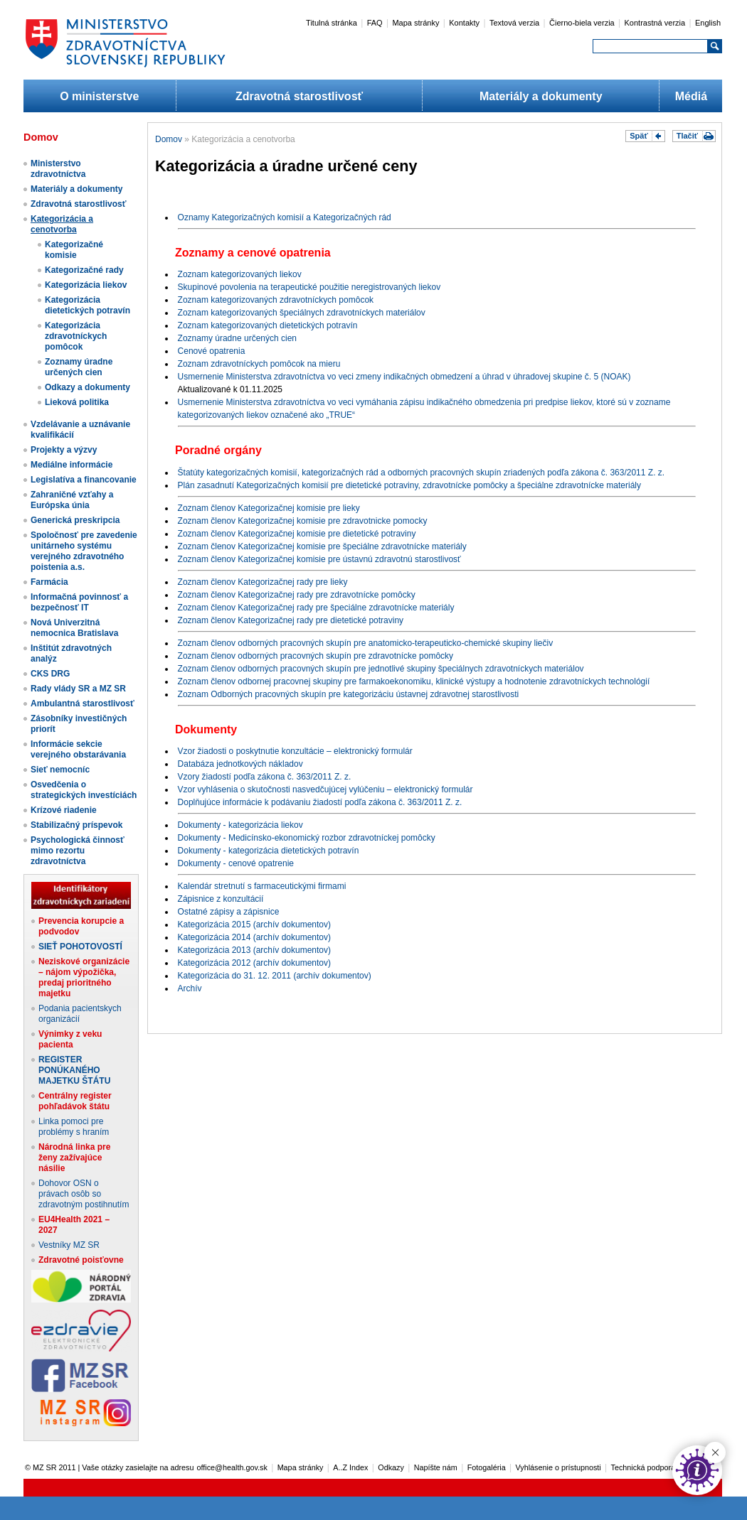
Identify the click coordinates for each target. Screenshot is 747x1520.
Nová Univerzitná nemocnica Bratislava (74, 628)
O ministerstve (99, 96)
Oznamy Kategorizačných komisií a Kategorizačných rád (284, 217)
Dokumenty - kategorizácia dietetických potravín (268, 851)
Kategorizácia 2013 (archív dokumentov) (254, 950)
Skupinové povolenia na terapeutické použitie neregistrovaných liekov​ (309, 287)
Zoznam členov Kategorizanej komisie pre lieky (269, 508)
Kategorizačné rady (84, 270)
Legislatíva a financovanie (84, 480)
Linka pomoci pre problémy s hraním (73, 1126)
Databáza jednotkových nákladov (240, 764)
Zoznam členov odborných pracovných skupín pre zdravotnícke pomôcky (316, 656)
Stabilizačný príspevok (76, 825)
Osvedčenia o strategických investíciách (84, 790)
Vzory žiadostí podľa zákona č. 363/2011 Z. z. (264, 777)
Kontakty (464, 22)
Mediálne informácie (71, 465)
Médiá (691, 96)
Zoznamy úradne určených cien (237, 338)
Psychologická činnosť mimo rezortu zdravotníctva (77, 850)
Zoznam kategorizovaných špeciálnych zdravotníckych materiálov (301, 313)
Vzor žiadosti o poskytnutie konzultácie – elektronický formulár (295, 751)
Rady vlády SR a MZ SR (78, 689)
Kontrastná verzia (655, 22)
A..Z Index (350, 1467)
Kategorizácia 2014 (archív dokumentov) (254, 937)
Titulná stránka (331, 22)
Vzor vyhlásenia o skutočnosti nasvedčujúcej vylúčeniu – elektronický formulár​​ (325, 789)
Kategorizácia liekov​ (86, 285)
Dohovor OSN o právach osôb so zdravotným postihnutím (83, 1193)
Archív (190, 988)
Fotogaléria (486, 1467)
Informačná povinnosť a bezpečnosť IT (79, 602)
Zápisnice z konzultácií (221, 899)
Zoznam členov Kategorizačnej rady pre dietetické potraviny (291, 620)
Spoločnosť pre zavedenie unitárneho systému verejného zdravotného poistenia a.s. (84, 551)
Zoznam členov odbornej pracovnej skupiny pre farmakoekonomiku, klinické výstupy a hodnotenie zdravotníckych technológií (414, 681)
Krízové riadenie (64, 810)
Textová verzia (514, 22)
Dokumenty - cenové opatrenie (236, 863)
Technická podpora (643, 1467)
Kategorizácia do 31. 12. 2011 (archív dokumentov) (274, 976)
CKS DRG (50, 674)
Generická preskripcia (75, 520)
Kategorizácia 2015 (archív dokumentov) (254, 924)
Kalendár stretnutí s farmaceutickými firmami (262, 886)
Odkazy (391, 1467)
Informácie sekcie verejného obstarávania (78, 749)
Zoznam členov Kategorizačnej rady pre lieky (263, 582)
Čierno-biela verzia (582, 22)
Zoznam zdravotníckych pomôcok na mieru (259, 364)
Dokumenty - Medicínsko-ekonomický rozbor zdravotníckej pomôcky (306, 838)
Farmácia (49, 582)
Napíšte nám (435, 1467)
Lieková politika (77, 402)
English (708, 22)
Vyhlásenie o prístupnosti (558, 1467)
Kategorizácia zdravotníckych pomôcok (76, 336)
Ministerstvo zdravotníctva (58, 168)
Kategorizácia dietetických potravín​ (87, 305)
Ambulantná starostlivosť (82, 703)
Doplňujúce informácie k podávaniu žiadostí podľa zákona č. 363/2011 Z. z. (320, 802)
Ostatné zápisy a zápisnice (229, 912)
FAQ (375, 22)
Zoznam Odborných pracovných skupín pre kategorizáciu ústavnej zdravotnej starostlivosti (348, 694)
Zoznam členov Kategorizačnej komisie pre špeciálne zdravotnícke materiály (322, 546)
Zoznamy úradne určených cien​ (78, 367)
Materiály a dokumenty (541, 96)
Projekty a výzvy (64, 450)
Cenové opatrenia (211, 351)
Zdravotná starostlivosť (299, 96)
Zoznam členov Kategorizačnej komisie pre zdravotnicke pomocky (303, 521)
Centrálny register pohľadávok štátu (75, 1101)
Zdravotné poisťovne (81, 1260)
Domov (168, 139)
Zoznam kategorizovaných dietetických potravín (268, 325)
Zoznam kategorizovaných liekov (240, 274)
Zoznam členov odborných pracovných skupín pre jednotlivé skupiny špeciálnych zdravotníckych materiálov (381, 669)
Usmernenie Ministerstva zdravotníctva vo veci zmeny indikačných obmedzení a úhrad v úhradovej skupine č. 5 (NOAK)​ (404, 377)
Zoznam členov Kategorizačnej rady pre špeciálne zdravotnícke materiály (316, 608)
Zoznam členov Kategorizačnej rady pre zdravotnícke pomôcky (296, 595)
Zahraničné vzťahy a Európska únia (72, 500)
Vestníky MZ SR (69, 1245)
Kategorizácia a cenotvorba (62, 224)
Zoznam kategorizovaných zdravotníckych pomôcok (276, 300)
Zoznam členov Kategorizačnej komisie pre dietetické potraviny (297, 534)
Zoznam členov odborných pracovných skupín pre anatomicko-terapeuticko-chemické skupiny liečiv (365, 643)
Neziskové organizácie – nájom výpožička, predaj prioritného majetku (83, 977)
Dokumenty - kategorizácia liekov (240, 825)
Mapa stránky (415, 22)
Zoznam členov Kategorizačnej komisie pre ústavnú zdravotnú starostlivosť (319, 559)
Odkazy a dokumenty (87, 387)
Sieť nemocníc (60, 770)
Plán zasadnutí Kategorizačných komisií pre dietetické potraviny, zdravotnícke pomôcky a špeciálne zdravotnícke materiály (409, 485)
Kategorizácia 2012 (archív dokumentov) (254, 963)
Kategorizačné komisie (74, 249)
